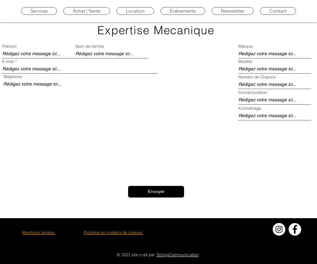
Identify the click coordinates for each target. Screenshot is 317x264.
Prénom (9, 46)
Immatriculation (252, 92)
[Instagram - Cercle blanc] (279, 229)
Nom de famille (89, 46)
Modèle (245, 61)
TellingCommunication (177, 255)
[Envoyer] (156, 192)
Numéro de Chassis (257, 77)
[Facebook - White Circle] (295, 229)
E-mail (8, 61)
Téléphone (12, 77)
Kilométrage (249, 108)
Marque (245, 46)
